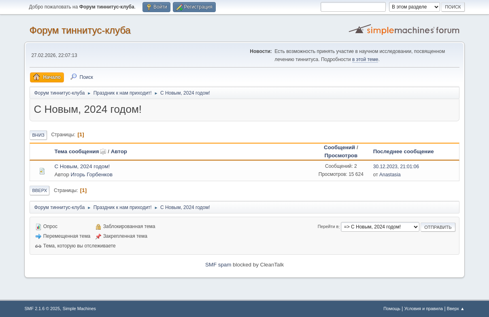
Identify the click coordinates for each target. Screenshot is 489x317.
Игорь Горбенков (92, 174)
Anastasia (390, 175)
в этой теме (365, 59)
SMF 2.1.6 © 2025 (42, 308)
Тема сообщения (80, 151)
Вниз (38, 135)
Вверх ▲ (456, 308)
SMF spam (218, 265)
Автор (119, 151)
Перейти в (328, 226)
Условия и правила (423, 308)
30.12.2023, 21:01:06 (396, 166)
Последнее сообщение (403, 151)
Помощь (391, 308)
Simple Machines (79, 308)
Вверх (39, 190)
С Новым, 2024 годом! (82, 166)
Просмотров (341, 155)
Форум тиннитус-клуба (79, 30)
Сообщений (339, 147)
